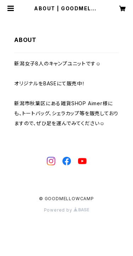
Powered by (66, 210)
